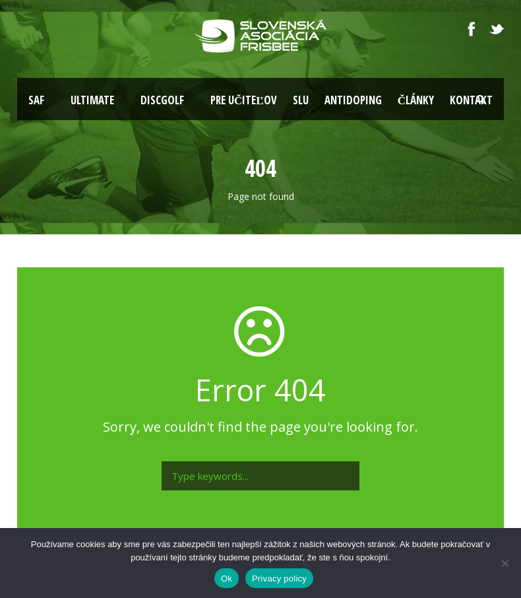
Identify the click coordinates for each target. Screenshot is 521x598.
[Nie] (504, 563)
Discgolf (162, 100)
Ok (226, 578)
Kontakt (471, 100)
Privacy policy (279, 578)
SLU (301, 100)
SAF (36, 100)
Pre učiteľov (243, 100)
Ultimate (92, 100)
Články (416, 100)
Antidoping (353, 100)
